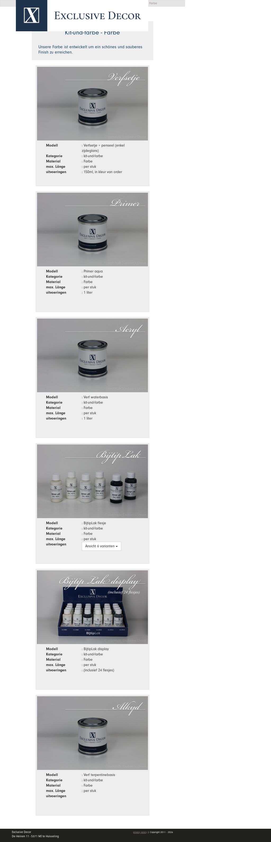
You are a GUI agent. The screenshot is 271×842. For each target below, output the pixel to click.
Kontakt (206, 103)
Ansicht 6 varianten (101, 546)
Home (204, 39)
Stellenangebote (217, 90)
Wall (231, 65)
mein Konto (211, 119)
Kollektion (231, 52)
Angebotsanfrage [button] (215, 22)
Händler (231, 77)
